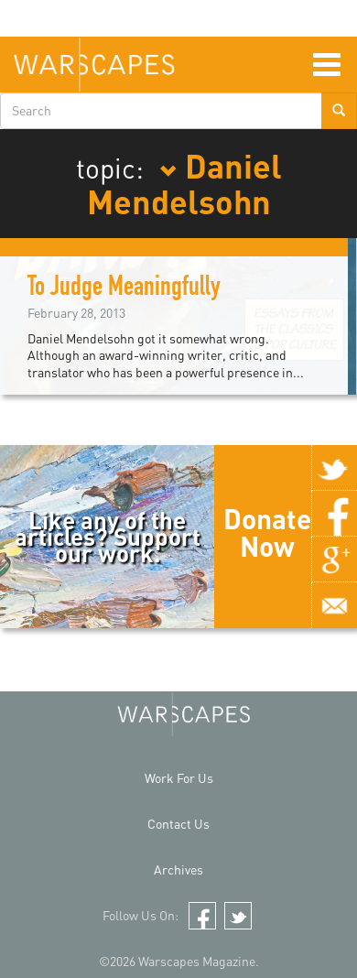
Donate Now (267, 532)
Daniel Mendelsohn (184, 183)
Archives (178, 869)
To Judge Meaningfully (124, 289)
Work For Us (179, 778)
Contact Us (178, 823)
